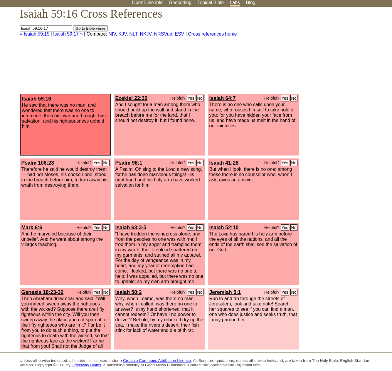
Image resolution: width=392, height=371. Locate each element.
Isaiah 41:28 (224, 163)
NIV (112, 33)
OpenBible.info (147, 2)
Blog (250, 2)
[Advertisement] (333, 52)
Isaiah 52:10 (224, 227)
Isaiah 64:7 (222, 98)
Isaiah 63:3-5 (131, 227)
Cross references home (212, 33)
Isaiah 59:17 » (68, 33)
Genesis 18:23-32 (42, 292)
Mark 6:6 (31, 227)
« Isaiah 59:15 (35, 33)
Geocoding (180, 2)
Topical (210, 2)
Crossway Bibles (86, 365)
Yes (191, 98)
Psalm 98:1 (128, 163)
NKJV (145, 33)
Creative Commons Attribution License (157, 360)
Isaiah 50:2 (128, 292)
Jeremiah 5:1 (225, 292)
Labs (235, 2)
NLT (133, 33)
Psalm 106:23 (37, 163)
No (200, 98)
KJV (122, 33)
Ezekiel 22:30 (131, 98)
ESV (179, 33)
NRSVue (163, 33)
